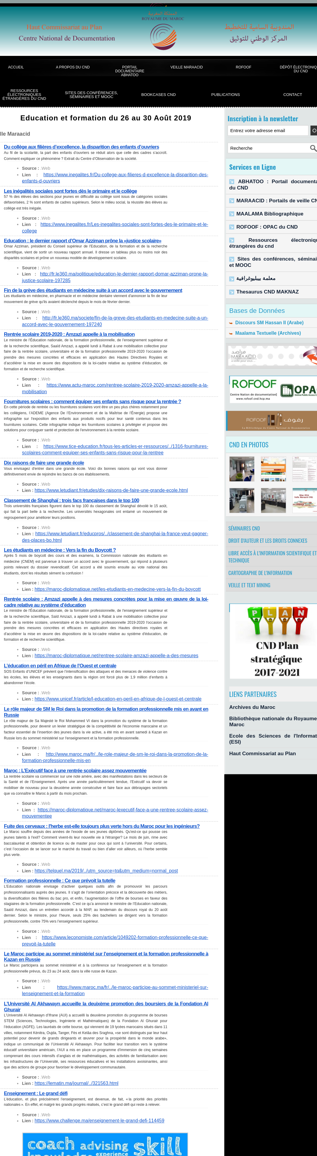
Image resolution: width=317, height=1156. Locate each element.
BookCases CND (158, 94)
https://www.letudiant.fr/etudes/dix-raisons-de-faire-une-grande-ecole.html (104, 477)
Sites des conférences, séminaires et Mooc (91, 95)
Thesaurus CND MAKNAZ (262, 278)
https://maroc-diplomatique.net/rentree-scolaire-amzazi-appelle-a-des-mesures (109, 643)
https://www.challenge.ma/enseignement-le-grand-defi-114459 (94, 1114)
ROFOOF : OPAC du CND (261, 218)
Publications (225, 94)
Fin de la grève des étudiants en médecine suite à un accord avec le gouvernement (97, 284)
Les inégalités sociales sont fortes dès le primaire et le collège (73, 191)
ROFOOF (244, 67)
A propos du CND (73, 67)
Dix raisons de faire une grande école (45, 450)
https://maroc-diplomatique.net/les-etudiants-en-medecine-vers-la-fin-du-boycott (110, 576)
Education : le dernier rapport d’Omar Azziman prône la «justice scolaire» (86, 234)
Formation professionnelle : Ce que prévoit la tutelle (62, 874)
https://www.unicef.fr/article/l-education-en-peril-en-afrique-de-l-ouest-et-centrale (110, 686)
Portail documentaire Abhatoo (129, 71)
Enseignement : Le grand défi (37, 1086)
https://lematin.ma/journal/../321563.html (73, 1076)
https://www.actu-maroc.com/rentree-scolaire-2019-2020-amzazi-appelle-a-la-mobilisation (119, 378)
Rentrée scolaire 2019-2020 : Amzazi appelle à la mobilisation (72, 328)
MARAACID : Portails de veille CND (271, 193)
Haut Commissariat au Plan (257, 742)
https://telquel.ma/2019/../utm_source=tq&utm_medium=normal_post (100, 864)
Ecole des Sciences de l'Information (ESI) (271, 731)
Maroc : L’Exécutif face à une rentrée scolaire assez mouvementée (78, 757)
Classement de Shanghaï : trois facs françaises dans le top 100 (74, 487)
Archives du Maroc (248, 710)
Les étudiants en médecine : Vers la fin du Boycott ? (62, 537)
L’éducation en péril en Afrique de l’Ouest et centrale (62, 653)
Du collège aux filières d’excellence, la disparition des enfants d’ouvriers (85, 147)
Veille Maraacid (186, 67)
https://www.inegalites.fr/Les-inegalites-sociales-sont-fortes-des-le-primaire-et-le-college (117, 224)
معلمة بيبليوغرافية (252, 266)
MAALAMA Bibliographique (264, 206)
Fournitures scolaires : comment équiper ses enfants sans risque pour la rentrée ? (96, 388)
